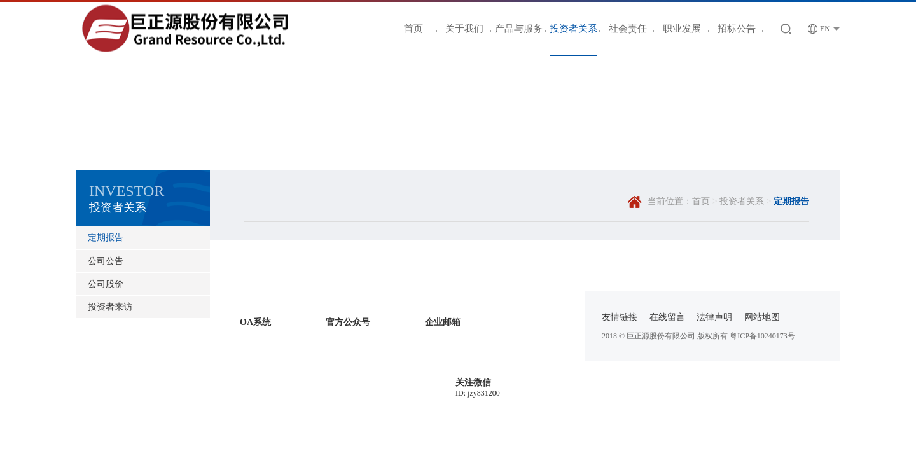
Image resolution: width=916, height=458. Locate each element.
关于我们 (464, 29)
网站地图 (762, 317)
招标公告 (737, 29)
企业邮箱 (443, 322)
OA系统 (255, 322)
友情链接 (619, 317)
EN (819, 29)
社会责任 (628, 29)
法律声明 (714, 317)
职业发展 (682, 29)
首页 (413, 29)
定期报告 (105, 237)
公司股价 (105, 284)
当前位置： (670, 201)
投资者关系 (573, 29)
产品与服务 (519, 29)
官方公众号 (348, 322)
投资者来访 (110, 307)
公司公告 (105, 261)
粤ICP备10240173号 (762, 335)
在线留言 (667, 317)
